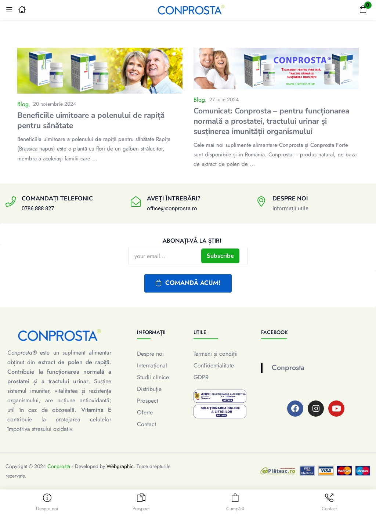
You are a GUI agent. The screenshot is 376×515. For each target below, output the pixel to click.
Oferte (145, 412)
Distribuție (149, 389)
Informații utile (290, 208)
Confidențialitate (214, 365)
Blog (23, 104)
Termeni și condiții (216, 353)
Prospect (147, 400)
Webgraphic (120, 466)
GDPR (201, 377)
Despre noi (150, 353)
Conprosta (288, 367)
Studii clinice (153, 377)
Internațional (152, 365)
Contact (146, 424)
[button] (363, 9)
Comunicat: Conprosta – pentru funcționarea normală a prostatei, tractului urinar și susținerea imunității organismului (271, 121)
